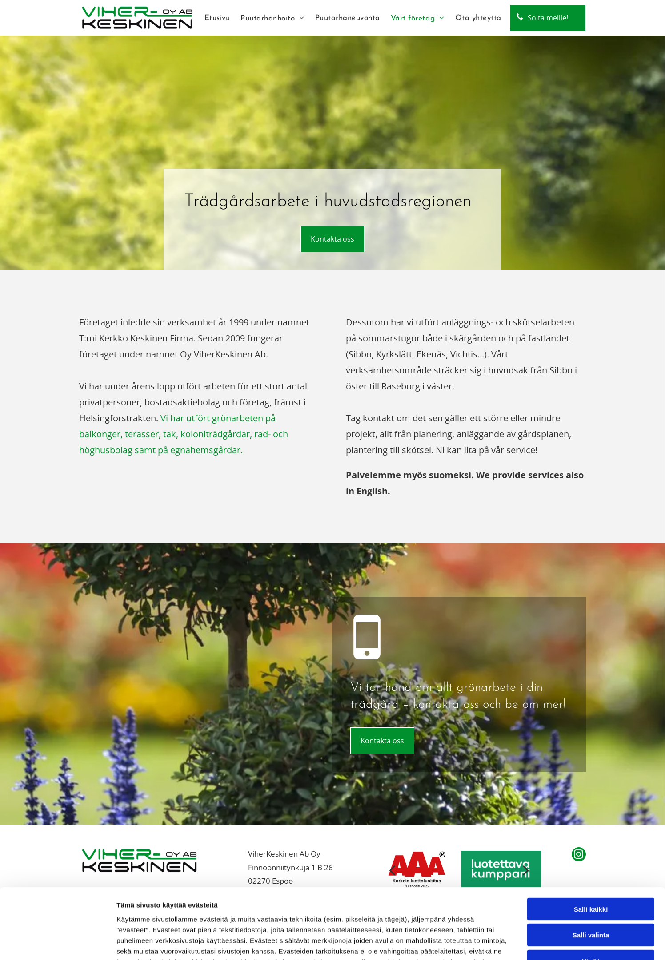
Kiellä (591, 895)
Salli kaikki (591, 843)
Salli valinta (591, 869)
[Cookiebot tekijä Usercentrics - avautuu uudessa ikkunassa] (57, 942)
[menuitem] (217, 17)
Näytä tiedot (475, 942)
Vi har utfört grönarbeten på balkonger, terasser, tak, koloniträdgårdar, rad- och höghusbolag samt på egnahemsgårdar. (183, 434)
